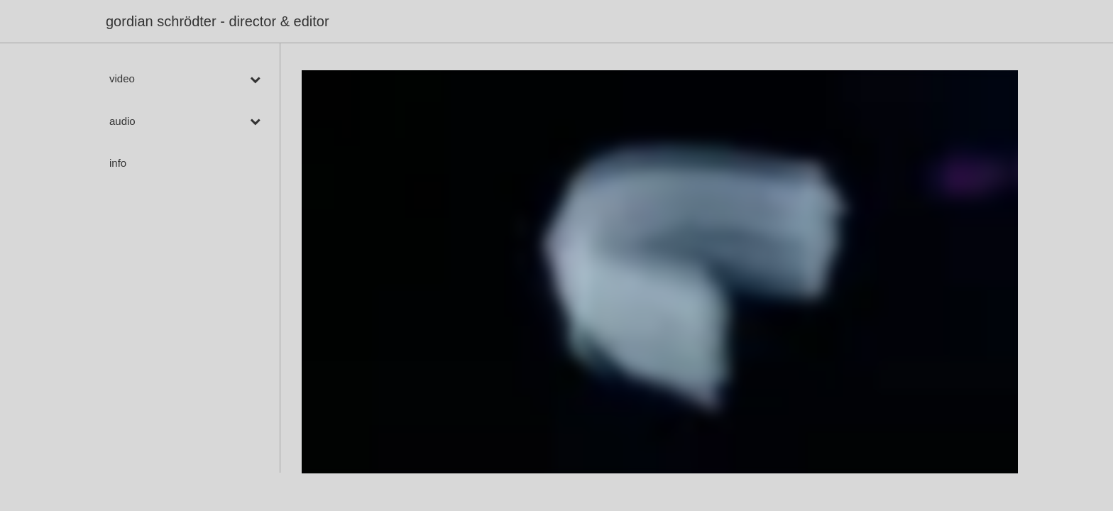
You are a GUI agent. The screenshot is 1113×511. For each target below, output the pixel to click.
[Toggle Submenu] (255, 78)
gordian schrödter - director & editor (217, 21)
